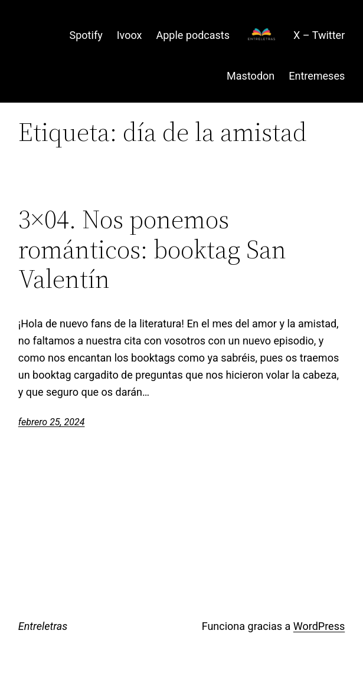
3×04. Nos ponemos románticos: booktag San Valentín (152, 249)
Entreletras (43, 626)
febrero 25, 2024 (51, 422)
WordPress (319, 626)
